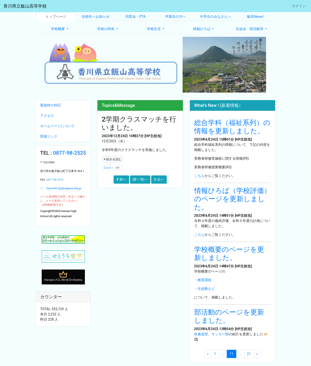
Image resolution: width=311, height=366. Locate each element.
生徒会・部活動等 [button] (250, 29)
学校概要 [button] (58, 29)
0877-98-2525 (69, 153)
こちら (199, 176)
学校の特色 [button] (106, 29)
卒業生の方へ (175, 16)
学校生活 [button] (154, 29)
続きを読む (112, 159)
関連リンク (48, 136)
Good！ (112, 168)
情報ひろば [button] (202, 29)
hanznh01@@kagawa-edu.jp (62, 188)
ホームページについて (57, 126)
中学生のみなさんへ (215, 16)
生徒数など (206, 289)
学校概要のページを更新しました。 (229, 253)
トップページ (55, 16)
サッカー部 (220, 334)
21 (249, 354)
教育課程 (204, 280)
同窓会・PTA (135, 16)
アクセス (47, 116)
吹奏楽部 (201, 334)
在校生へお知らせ (95, 16)
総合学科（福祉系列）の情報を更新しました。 (232, 127)
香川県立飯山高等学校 (25, 6)
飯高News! (255, 16)
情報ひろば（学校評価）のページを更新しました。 (232, 198)
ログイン (299, 6)
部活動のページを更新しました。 (229, 316)
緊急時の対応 (50, 105)
